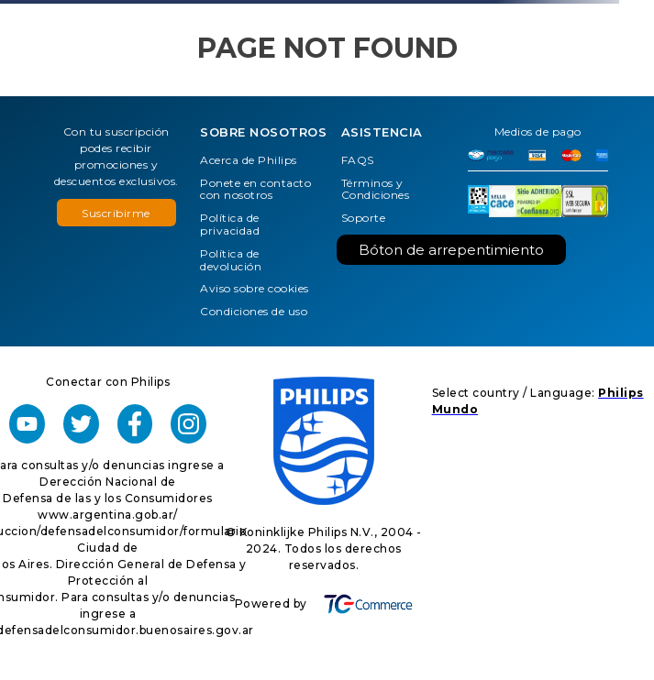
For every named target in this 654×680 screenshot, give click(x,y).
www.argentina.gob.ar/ (108, 514)
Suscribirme (116, 213)
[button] (116, 212)
